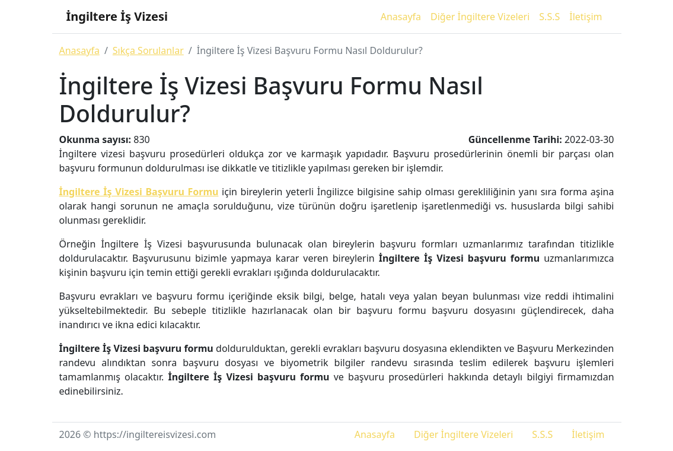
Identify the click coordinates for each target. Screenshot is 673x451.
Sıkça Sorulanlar (148, 50)
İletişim (585, 16)
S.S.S (549, 16)
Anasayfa (401, 16)
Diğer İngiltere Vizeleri (480, 16)
